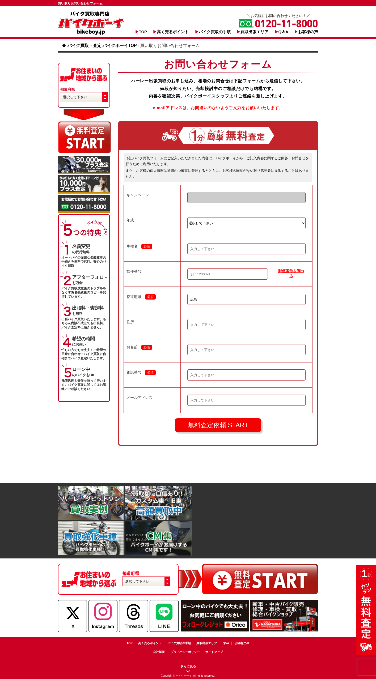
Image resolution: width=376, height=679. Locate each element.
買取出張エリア (254, 31)
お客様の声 (308, 31)
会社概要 (159, 652)
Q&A (226, 643)
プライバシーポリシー (185, 652)
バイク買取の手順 (215, 31)
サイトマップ (214, 652)
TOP (143, 31)
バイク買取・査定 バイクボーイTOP (99, 45)
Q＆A (283, 31)
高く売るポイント (173, 31)
